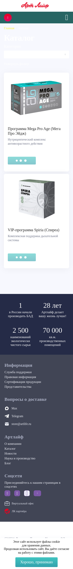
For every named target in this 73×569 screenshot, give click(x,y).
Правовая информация (20, 377)
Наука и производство (19, 458)
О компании (12, 444)
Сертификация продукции (22, 382)
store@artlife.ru (21, 424)
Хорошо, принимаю (36, 562)
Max (14, 408)
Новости (10, 453)
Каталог (10, 448)
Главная (9, 28)
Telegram (17, 416)
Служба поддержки (18, 372)
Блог (7, 463)
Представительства (17, 387)
